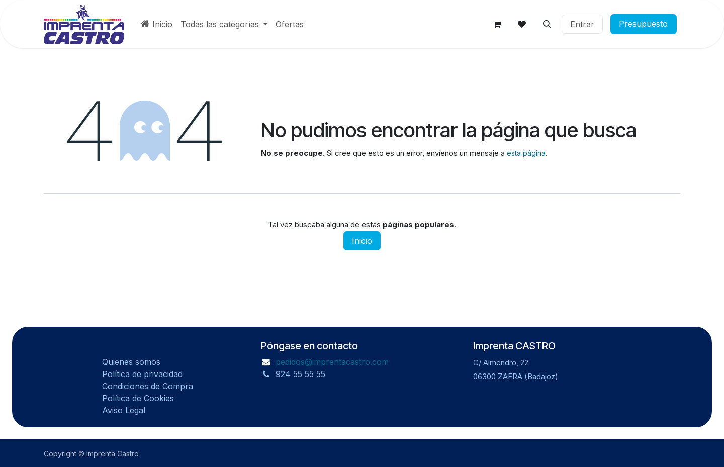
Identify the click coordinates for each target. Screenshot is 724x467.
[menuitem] (156, 24)
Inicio (362, 241)
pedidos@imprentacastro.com (332, 362)
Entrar (582, 24)
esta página (526, 153)
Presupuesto (647, 24)
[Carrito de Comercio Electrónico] (496, 24)
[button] (547, 24)
